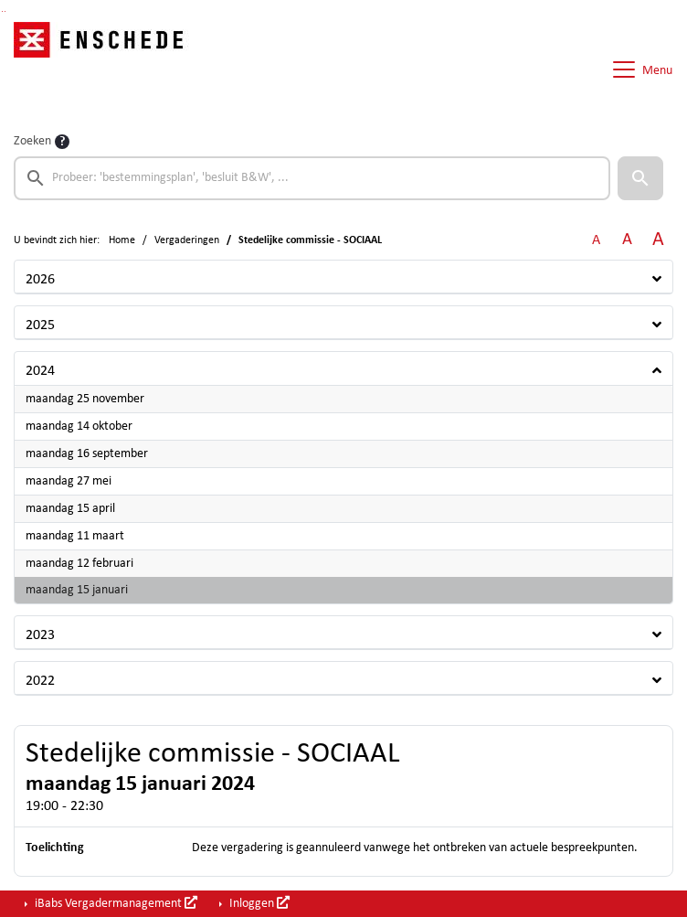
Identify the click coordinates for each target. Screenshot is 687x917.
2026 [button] (40, 279)
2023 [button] (40, 635)
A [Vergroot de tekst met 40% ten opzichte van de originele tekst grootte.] (658, 240)
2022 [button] (40, 681)
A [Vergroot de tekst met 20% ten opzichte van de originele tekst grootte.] (627, 240)
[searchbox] (312, 178)
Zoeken (32, 141)
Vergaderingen (186, 240)
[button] (640, 178)
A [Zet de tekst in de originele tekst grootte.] (596, 240)
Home (122, 240)
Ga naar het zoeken (2, 11)
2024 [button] (40, 371)
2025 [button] (40, 325)
